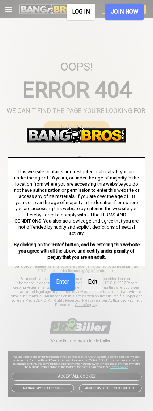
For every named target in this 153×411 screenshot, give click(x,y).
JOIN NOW (124, 11)
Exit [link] (92, 281)
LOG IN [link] (81, 11)
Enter (62, 281)
